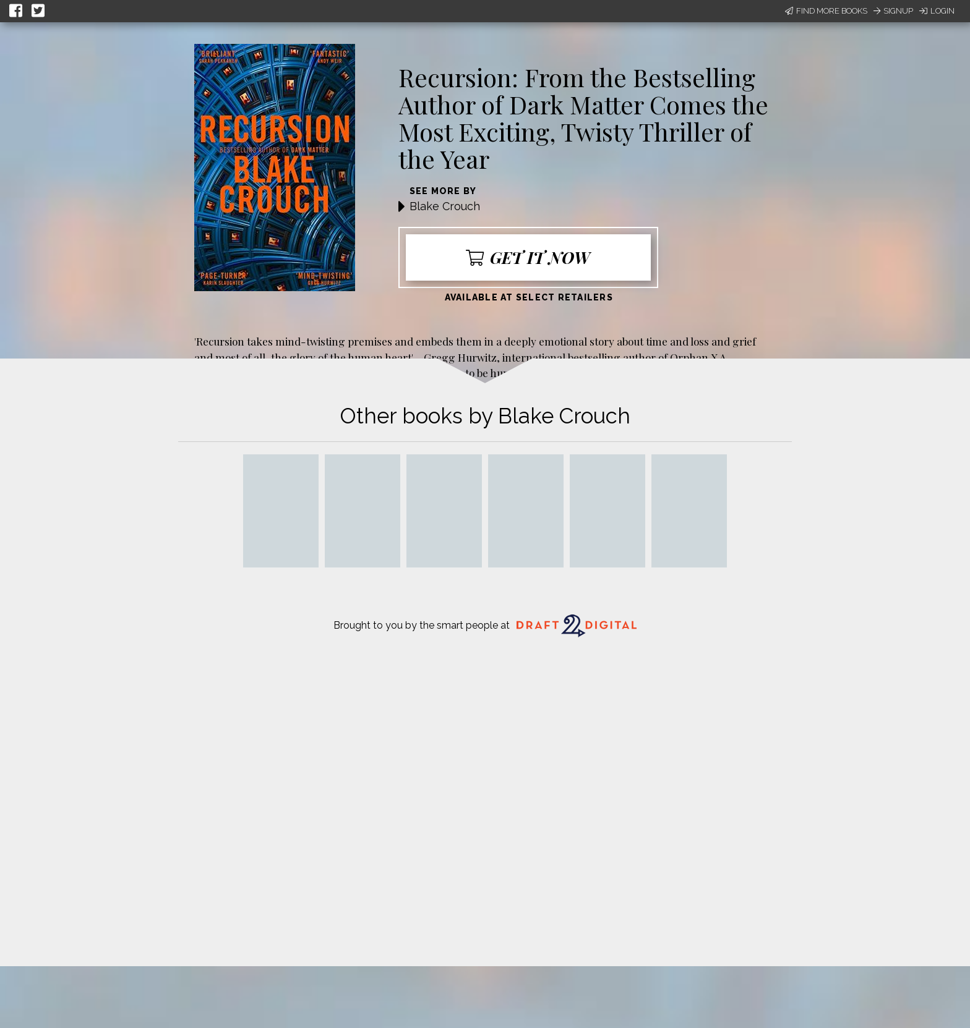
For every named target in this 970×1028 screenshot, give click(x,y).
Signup (893, 10)
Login (937, 10)
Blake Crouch (445, 206)
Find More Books (826, 10)
